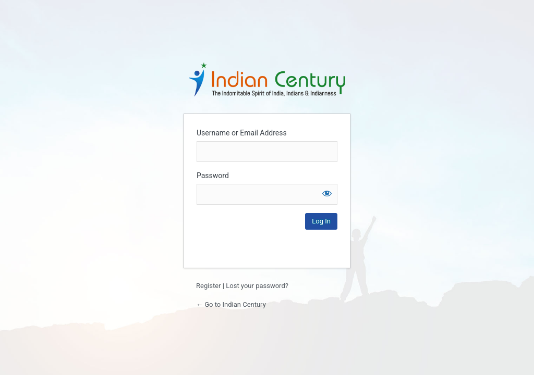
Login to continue (267, 79)
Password (213, 175)
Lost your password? (257, 286)
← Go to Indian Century (231, 304)
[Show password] (327, 193)
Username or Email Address (242, 133)
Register (208, 286)
